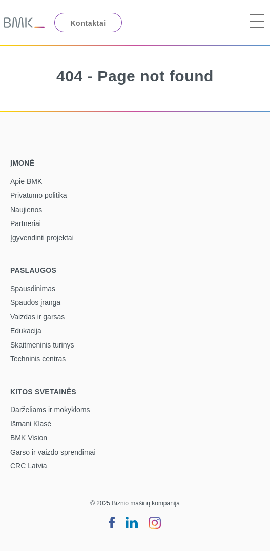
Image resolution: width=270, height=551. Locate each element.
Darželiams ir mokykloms (50, 409)
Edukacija (25, 330)
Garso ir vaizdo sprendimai (53, 452)
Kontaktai (88, 23)
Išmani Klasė (30, 424)
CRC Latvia (28, 466)
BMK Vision (28, 438)
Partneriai (25, 223)
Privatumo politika (38, 195)
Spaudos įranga (35, 302)
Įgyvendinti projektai (42, 238)
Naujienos (26, 210)
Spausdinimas (32, 288)
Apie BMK (26, 181)
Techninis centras (38, 359)
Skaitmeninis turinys (42, 345)
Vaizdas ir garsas (37, 317)
